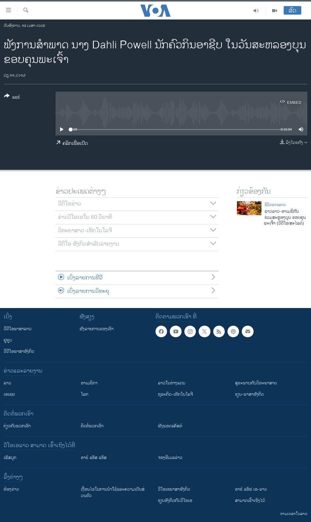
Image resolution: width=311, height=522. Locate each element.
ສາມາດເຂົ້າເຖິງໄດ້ (250, 500)
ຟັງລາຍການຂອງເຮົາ (97, 329)
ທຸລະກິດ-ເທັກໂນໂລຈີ (175, 394)
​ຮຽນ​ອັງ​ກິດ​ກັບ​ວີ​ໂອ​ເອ (175, 500)
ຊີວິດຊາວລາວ (275, 204)
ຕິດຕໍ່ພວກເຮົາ (92, 426)
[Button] (12, 98)
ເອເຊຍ (9, 394)
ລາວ (7, 383)
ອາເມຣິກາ (89, 383)
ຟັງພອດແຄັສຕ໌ (170, 426)
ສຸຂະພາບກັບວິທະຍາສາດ (256, 383)
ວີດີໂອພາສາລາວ (18, 329)
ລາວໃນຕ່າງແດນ (171, 383)
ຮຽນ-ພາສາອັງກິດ (249, 394)
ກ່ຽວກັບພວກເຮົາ (17, 426)
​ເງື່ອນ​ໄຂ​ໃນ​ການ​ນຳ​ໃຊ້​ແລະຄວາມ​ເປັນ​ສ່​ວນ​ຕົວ (113, 492)
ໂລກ (84, 394)
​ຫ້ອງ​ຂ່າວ (11, 489)
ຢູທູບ (8, 340)
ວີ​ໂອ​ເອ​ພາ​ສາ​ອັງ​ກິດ (174, 489)
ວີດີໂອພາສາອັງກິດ (19, 351)
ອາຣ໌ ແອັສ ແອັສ (94, 457)
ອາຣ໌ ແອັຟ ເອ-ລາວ (251, 489)
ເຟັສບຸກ (10, 457)
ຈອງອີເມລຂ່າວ (170, 457)
